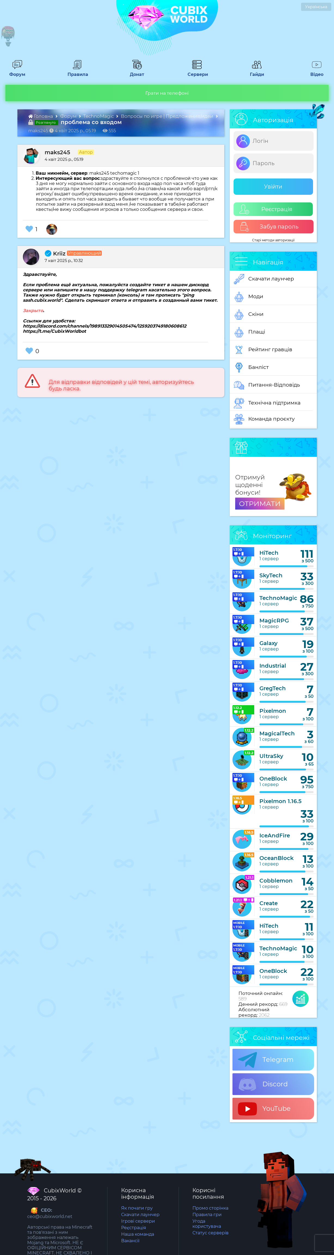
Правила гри (207, 1214)
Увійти (273, 186)
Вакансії (130, 1240)
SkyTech (271, 575)
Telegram (265, 1059)
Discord (263, 1084)
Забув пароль (269, 227)
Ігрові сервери (138, 1221)
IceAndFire (274, 835)
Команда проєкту (264, 419)
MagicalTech (277, 733)
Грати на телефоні (167, 93)
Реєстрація (266, 209)
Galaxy (268, 643)
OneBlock (273, 778)
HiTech (268, 553)
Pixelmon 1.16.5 (280, 801)
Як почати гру (137, 1208)
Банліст (251, 367)
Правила (76, 72)
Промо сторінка (210, 1208)
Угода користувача (206, 1224)
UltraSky (271, 756)
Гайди (254, 72)
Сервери (196, 72)
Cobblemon (276, 880)
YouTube (264, 1108)
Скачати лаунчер (264, 279)
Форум (15, 72)
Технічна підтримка (267, 403)
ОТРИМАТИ (260, 503)
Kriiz (55, 253)
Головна (41, 116)
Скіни (248, 314)
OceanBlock (276, 858)
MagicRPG (274, 620)
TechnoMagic (99, 116)
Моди (248, 297)
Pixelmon (272, 711)
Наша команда (137, 1234)
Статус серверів (210, 1232)
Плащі (249, 332)
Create (268, 903)
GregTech (272, 688)
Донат (134, 72)
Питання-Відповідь (267, 385)
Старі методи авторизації (273, 240)
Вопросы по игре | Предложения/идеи (168, 116)
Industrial (272, 665)
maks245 (57, 152)
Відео (314, 72)
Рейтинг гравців (263, 350)
